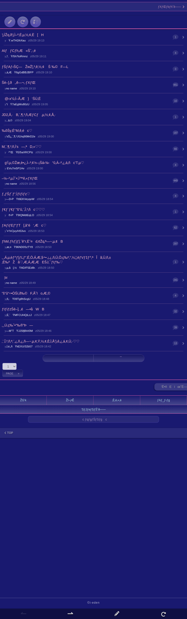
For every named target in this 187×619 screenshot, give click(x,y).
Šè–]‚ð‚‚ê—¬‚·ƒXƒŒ (19, 83)
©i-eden (93, 602)
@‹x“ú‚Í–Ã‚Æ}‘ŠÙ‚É (21, 99)
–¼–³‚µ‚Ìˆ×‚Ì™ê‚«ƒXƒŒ (19, 178)
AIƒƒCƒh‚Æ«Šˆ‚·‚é (19, 51)
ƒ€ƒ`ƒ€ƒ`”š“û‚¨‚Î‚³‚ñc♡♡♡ (23, 209)
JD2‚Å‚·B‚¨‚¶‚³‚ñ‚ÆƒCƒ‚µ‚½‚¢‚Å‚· (29, 115)
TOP (8, 433)
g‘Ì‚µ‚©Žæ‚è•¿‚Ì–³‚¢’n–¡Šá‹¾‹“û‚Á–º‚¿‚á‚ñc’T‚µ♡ (43, 163)
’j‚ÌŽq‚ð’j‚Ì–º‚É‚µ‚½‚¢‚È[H (23, 35)
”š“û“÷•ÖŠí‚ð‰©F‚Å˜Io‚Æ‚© (26, 293)
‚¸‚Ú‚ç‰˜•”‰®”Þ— (17, 325)
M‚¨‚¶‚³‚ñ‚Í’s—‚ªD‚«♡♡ (21, 147)
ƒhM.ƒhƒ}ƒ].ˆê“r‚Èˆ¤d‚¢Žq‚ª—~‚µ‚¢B (32, 241)
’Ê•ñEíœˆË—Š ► (174, 387)
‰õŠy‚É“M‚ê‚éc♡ (17, 131)
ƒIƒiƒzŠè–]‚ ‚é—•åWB (23, 309)
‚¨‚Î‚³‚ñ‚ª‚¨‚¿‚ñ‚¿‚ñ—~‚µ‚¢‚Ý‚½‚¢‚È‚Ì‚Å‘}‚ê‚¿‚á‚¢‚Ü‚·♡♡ (40, 341)
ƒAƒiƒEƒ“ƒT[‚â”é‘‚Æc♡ (24, 225)
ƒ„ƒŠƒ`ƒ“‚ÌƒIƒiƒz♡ (16, 194)
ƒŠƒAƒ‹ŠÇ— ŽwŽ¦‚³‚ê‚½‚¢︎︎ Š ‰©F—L (35, 67)
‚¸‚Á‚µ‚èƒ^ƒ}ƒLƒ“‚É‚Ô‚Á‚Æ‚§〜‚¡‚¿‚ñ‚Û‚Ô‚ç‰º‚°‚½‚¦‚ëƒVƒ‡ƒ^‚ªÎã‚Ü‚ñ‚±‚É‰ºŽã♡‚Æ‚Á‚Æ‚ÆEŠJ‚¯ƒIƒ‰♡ (56, 260)
